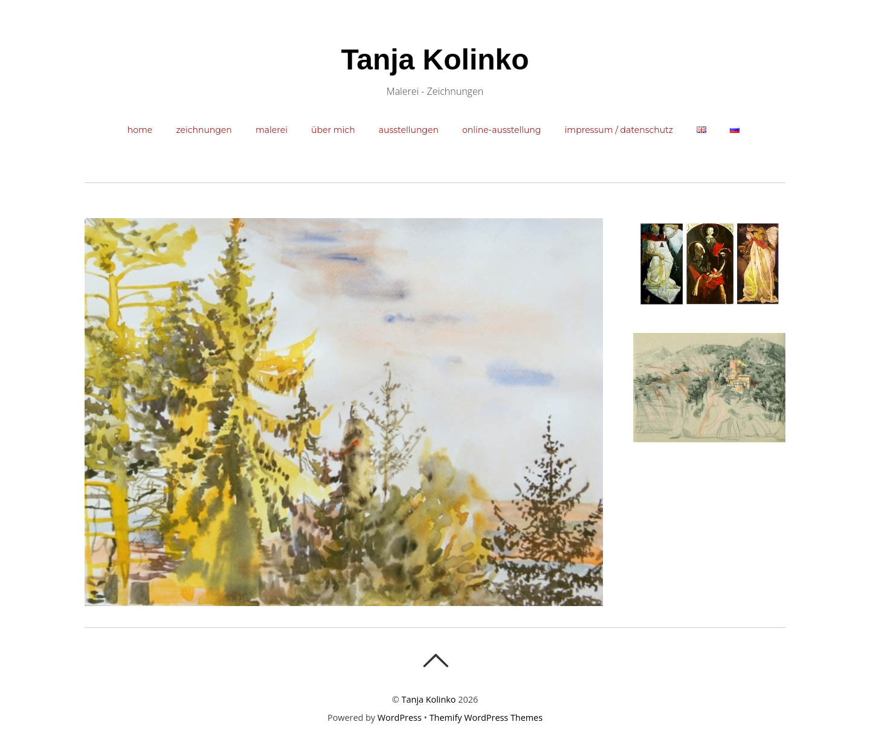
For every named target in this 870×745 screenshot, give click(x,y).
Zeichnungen (203, 129)
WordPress (400, 717)
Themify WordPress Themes (486, 717)
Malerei (272, 129)
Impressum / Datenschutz (619, 129)
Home (140, 129)
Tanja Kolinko (429, 699)
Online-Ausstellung (501, 129)
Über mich (333, 129)
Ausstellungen (409, 129)
